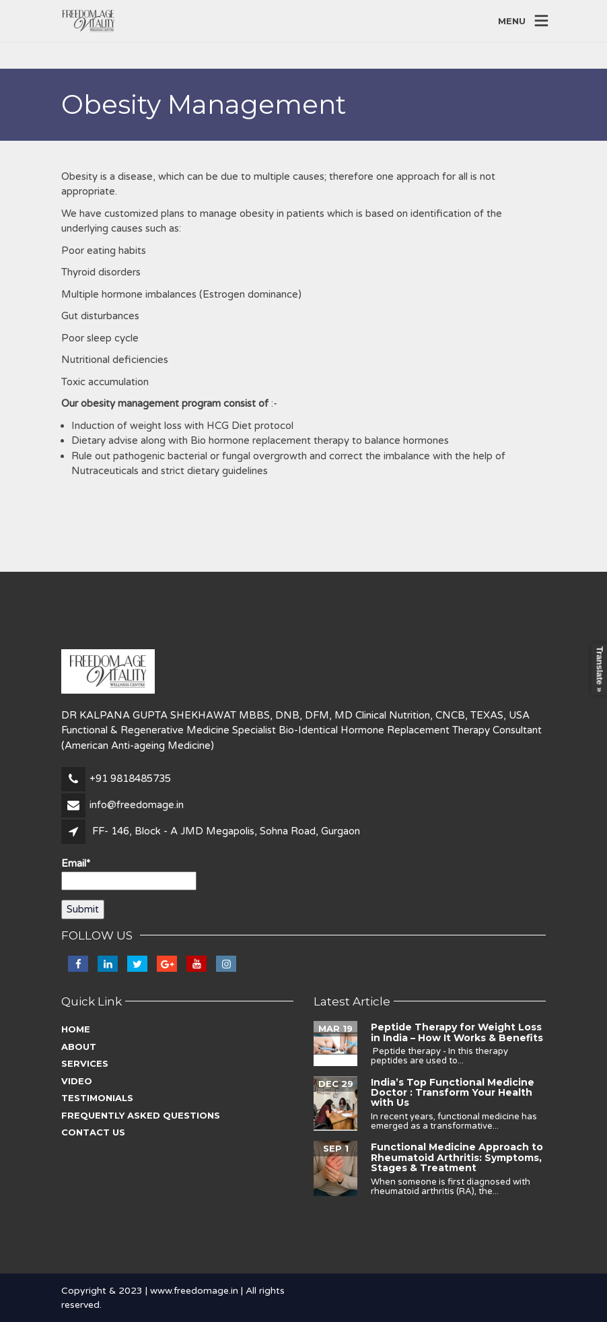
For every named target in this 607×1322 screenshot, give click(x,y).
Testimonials (97, 1097)
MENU (512, 20)
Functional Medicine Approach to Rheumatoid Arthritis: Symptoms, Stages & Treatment (457, 1157)
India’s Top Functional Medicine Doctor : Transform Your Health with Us (452, 1092)
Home (75, 1029)
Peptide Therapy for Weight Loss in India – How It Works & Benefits (457, 1032)
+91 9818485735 (130, 778)
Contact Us (93, 1132)
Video (76, 1081)
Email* (129, 873)
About (78, 1046)
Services (84, 1063)
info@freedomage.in (137, 805)
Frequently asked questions (140, 1115)
